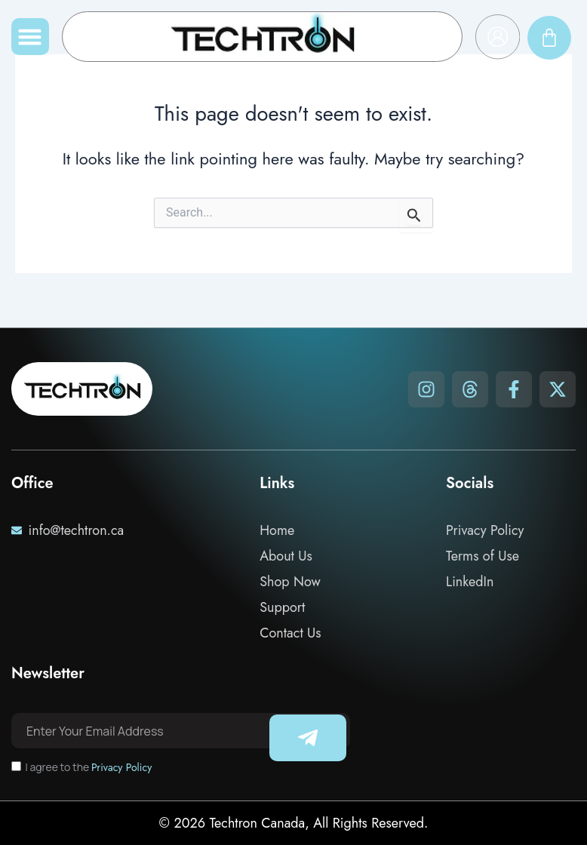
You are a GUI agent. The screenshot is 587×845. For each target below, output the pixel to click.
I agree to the (88, 767)
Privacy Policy (121, 767)
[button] (30, 37)
